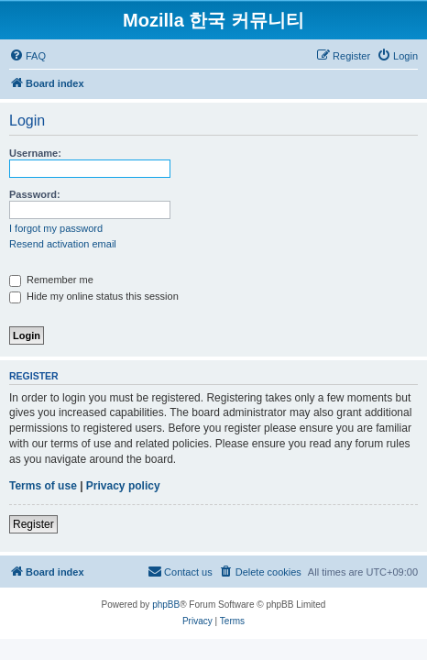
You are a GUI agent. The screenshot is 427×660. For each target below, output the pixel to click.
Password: (34, 194)
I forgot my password (56, 228)
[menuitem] (27, 56)
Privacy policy (123, 485)
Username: (35, 153)
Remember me (51, 279)
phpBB (166, 605)
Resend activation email (62, 243)
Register (33, 524)
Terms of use (43, 485)
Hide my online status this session (94, 296)
